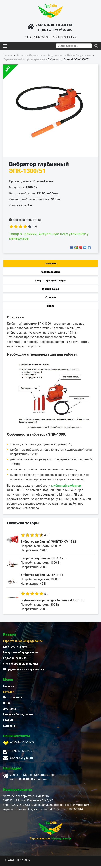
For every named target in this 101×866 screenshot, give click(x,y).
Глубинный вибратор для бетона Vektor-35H (52, 600)
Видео (50, 305)
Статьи (8, 720)
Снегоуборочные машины (20, 663)
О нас (6, 703)
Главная (8, 686)
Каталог (8, 692)
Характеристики (50, 271)
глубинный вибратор (66, 485)
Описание (50, 263)
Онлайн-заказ (50, 288)
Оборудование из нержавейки (23, 669)
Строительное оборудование (23, 641)
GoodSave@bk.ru (21, 758)
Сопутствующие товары (50, 280)
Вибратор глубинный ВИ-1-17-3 (43, 558)
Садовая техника (14, 658)
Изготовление (12, 697)
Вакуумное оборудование (20, 652)
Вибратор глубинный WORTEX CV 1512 (48, 541)
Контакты (9, 725)
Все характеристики (25, 220)
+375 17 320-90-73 (37, 36)
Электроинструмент (16, 646)
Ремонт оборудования (18, 714)
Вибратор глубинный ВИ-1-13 (42, 575)
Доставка (9, 708)
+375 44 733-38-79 (64, 36)
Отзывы (50, 297)
